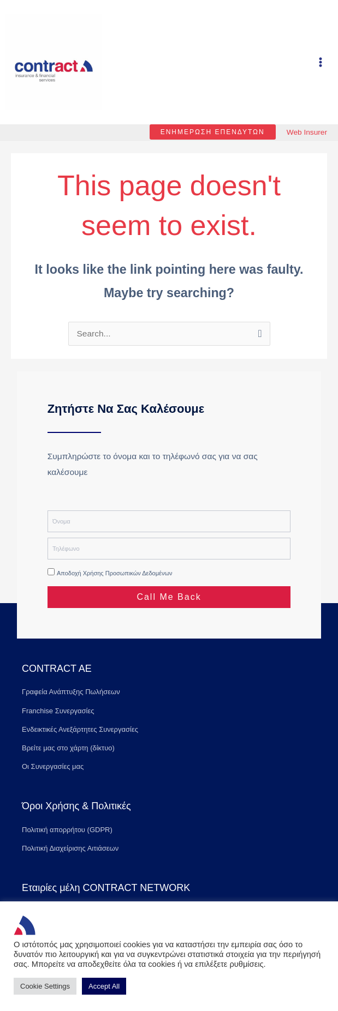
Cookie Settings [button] (45, 986)
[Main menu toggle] (321, 68)
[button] (209, 145)
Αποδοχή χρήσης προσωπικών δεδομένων (115, 586)
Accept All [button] (104, 986)
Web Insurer (307, 145)
